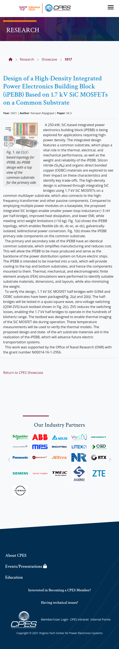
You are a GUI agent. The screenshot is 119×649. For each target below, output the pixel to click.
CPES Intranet (79, 619)
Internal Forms (100, 619)
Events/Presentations (26, 566)
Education (14, 577)
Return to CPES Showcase (23, 372)
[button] (9, 459)
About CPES (15, 555)
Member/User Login (54, 619)
